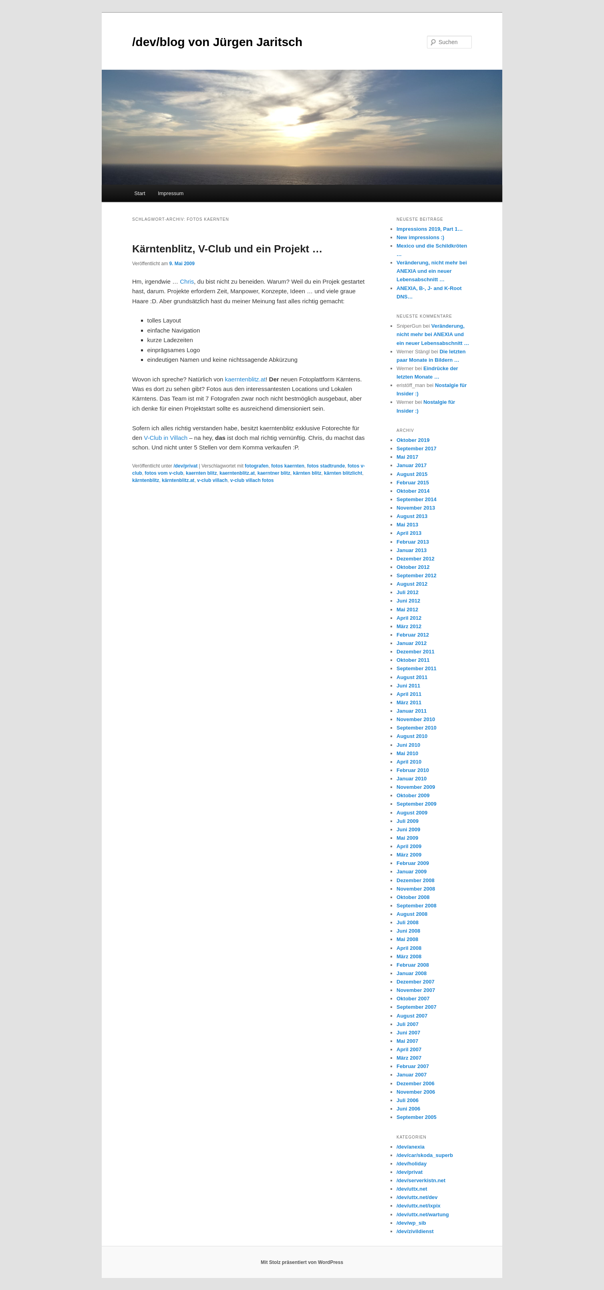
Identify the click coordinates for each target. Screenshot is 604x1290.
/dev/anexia (411, 1147)
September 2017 (417, 448)
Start (139, 193)
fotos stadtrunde (326, 466)
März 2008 (409, 956)
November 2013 (416, 508)
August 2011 (412, 677)
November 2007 (416, 990)
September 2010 (417, 728)
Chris (187, 281)
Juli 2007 (408, 1024)
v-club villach (212, 480)
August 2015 (412, 474)
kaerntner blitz (274, 473)
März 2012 (409, 626)
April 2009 (409, 846)
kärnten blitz (307, 473)
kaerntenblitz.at (245, 379)
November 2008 (416, 889)
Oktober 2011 (413, 660)
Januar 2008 (412, 973)
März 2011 (409, 702)
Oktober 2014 (413, 491)
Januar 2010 (412, 779)
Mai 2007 (407, 1041)
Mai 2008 (407, 939)
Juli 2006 (408, 1100)
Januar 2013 (412, 550)
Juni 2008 (408, 931)
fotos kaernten (287, 466)
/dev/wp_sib (411, 1223)
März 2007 (409, 1058)
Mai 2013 (407, 525)
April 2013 (409, 533)
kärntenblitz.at (178, 480)
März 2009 (409, 855)
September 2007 (417, 1007)
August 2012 (412, 584)
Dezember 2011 (416, 652)
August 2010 (412, 736)
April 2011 (409, 694)
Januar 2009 (412, 872)
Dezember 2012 (416, 559)
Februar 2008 (413, 965)
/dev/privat (185, 466)
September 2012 (417, 575)
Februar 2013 (413, 542)
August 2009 (412, 813)
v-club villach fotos (252, 480)
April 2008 (409, 948)
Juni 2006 (408, 1109)
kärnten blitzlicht (343, 473)
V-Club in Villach (165, 437)
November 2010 (416, 719)
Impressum (170, 193)
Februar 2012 (413, 635)
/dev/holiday (412, 1164)
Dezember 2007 (416, 982)
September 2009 (417, 804)
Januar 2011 (412, 711)
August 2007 (412, 1016)
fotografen (256, 466)
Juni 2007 (408, 1033)
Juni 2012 (408, 601)
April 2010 (409, 762)
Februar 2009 (413, 863)
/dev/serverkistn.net (421, 1180)
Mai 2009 (407, 838)
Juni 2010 (408, 745)
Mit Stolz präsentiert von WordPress (302, 1262)
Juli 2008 (408, 922)
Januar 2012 (412, 643)
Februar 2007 (413, 1066)
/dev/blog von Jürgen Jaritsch (217, 41)
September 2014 (417, 499)
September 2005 (417, 1117)
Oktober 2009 (413, 795)
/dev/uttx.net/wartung (423, 1214)
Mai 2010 (407, 753)
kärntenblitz (145, 480)
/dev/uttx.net (412, 1189)
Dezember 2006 (416, 1083)
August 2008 (412, 914)
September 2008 (417, 906)
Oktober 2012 (413, 567)
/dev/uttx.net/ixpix (419, 1206)
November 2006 (416, 1092)
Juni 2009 (408, 829)
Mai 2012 (407, 610)
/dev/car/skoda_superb (425, 1155)
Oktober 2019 (413, 440)
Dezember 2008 (416, 880)
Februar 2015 (413, 483)
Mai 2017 (407, 457)
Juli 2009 (408, 821)
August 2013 (412, 516)
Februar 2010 (413, 770)
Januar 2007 (412, 1075)
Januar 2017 (412, 465)
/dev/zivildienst (415, 1231)
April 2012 (409, 618)
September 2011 (417, 668)
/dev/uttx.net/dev (417, 1197)
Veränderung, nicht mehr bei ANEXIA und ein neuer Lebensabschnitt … (432, 271)
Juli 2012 (408, 592)
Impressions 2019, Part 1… (430, 229)
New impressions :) (420, 237)
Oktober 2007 (413, 999)
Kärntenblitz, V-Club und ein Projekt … (227, 249)
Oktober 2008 (413, 897)
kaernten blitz (201, 473)
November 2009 (416, 787)
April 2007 (409, 1049)
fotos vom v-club (164, 473)
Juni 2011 (408, 686)
